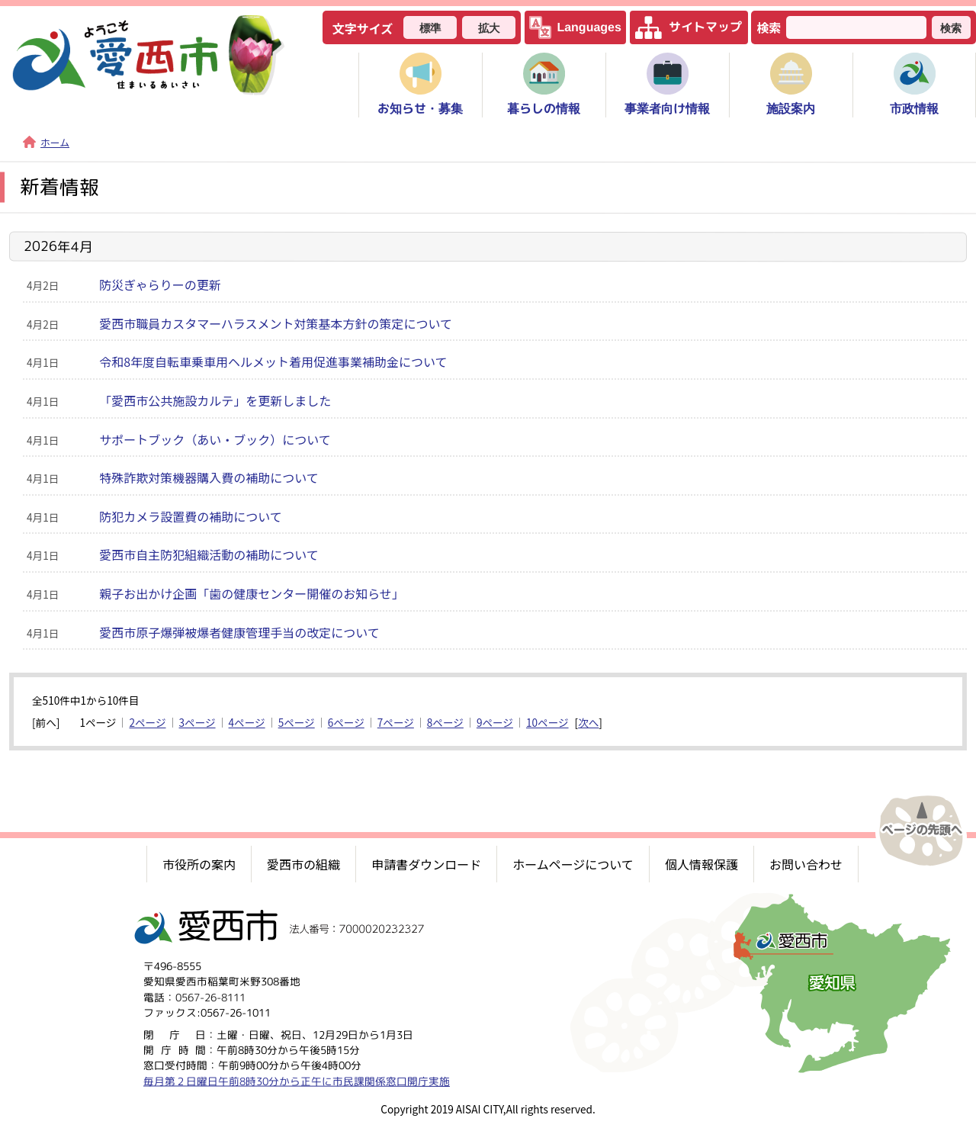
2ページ (147, 722)
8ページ (445, 722)
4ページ (247, 722)
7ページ (395, 722)
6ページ (346, 722)
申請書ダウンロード (426, 864)
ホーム (46, 142)
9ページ (495, 722)
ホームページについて (573, 864)
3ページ (197, 722)
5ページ (296, 722)
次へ (588, 722)
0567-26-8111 (210, 996)
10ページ (547, 722)
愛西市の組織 (303, 864)
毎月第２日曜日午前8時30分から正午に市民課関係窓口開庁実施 (296, 1080)
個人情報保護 (701, 864)
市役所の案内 (199, 864)
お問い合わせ (806, 864)
